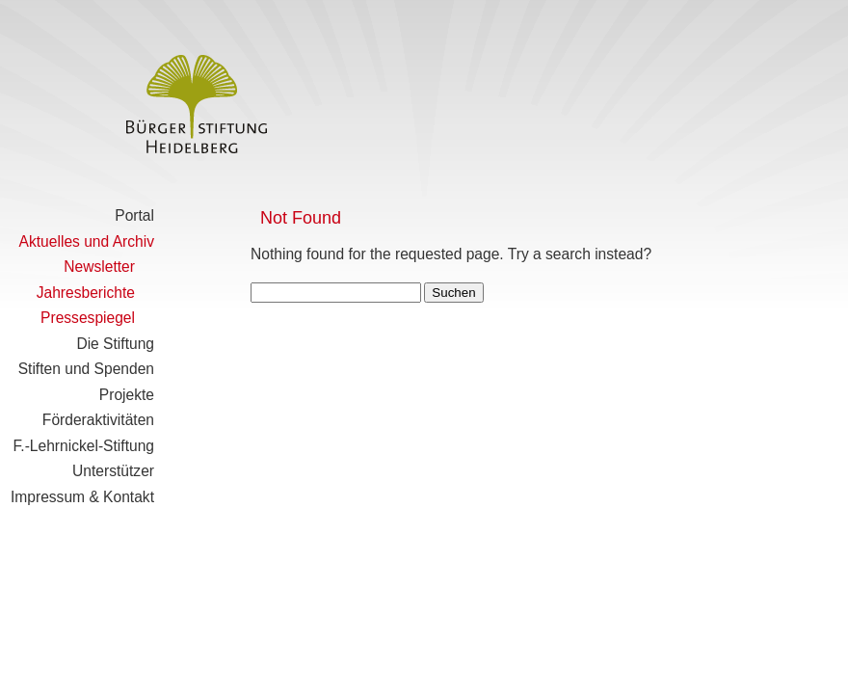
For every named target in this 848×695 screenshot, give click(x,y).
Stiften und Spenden (86, 369)
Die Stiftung (115, 343)
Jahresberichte (86, 292)
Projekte (126, 395)
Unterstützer (113, 471)
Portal (134, 215)
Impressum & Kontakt (82, 497)
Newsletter (99, 266)
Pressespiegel (87, 317)
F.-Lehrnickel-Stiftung (83, 446)
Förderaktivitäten (98, 420)
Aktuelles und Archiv (86, 241)
